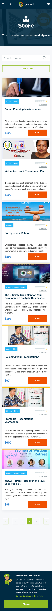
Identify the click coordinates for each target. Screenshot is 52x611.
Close (26, 604)
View (37, 132)
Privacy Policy (37, 596)
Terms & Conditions (23, 596)
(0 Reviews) (43, 105)
